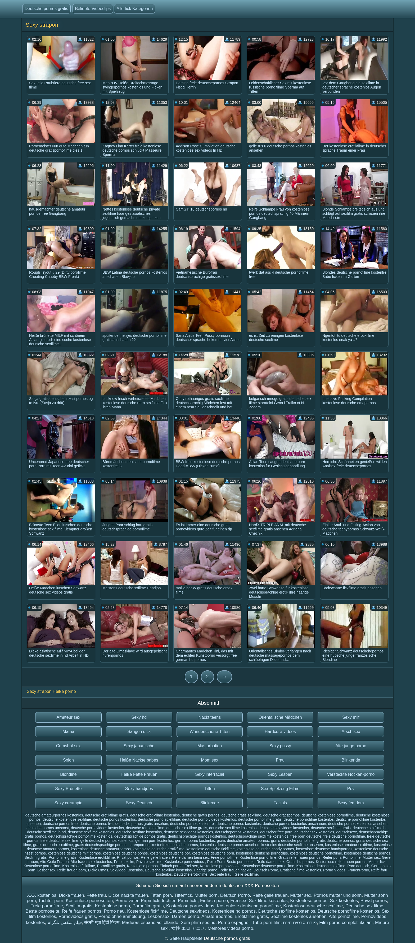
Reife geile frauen (155, 857)
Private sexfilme (149, 862)
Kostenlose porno (112, 905)
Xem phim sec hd (198, 922)
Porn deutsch (358, 866)
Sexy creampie (68, 803)
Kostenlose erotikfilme (97, 857)
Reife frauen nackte (235, 870)
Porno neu (114, 911)
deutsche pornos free (60, 823)
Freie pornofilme (224, 857)
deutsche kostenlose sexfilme (67, 819)
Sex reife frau (220, 874)
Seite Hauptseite (186, 938)
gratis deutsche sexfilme (53, 845)
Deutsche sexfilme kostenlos (168, 870)
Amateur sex (68, 717)
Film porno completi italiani (345, 922)
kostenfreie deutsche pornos (174, 845)
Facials (280, 803)
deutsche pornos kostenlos (239, 823)
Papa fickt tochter (158, 900)
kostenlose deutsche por (170, 853)
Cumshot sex (68, 746)
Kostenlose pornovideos (184, 862)
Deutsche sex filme (364, 905)
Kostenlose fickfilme (78, 866)
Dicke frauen (71, 895)
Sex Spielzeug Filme (280, 788)
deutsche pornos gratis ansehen (141, 823)
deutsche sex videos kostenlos (284, 828)
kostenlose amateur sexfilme (348, 845)
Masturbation (209, 746)
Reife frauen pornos (81, 911)
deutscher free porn (276, 832)
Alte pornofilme (344, 916)
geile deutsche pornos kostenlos (106, 840)
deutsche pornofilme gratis (260, 819)
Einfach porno (171, 866)
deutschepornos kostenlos (236, 832)
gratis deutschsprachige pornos (101, 845)
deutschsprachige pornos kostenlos (197, 836)
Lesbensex (46, 870)
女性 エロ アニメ (188, 928)
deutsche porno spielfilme (159, 819)
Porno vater (126, 900)
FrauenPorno (358, 870)
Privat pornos (128, 857)
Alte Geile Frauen (54, 862)
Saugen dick (139, 731)
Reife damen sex (270, 862)
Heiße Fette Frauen (139, 774)
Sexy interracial (209, 774)
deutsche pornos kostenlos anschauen (294, 823)
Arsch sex (350, 731)
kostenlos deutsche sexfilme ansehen (292, 845)
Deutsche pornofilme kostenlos (348, 911)
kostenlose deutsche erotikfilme (158, 849)
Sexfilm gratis (35, 857)
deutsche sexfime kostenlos (139, 832)
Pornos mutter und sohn (338, 895)
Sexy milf (350, 717)
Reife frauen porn (71, 870)
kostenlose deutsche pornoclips (262, 853)
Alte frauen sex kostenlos (91, 862)
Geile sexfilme (246, 874)
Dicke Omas (98, 870)
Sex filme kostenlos (268, 900)
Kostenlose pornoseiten (89, 900)
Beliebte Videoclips (93, 8)
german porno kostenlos (195, 840)
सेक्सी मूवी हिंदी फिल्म (101, 922)
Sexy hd (139, 717)
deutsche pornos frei (96, 823)
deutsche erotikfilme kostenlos (155, 815)
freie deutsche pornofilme (344, 836)
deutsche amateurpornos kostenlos (54, 815)
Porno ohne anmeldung (121, 916)
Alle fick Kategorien (134, 8)
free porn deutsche (305, 836)
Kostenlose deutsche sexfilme (320, 866)
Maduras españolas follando (150, 922)
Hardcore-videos (280, 731)
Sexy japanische (139, 746)
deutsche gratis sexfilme (241, 815)
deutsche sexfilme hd (370, 828)
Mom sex (209, 760)
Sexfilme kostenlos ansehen (298, 916)
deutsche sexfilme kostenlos (91, 832)
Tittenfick (183, 895)
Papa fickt (188, 900)
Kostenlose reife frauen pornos (341, 862)
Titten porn (161, 895)
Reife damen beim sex (190, 857)
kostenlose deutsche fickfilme (211, 849)
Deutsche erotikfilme (191, 874)
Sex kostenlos (344, 900)
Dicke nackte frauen (128, 895)
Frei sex (191, 866)
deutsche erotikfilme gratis (106, 815)
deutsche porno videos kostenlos (209, 819)
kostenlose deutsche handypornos (324, 849)
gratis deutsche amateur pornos (243, 840)
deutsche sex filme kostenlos (232, 828)
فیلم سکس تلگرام (64, 922)
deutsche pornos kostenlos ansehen (357, 823)
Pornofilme (351, 857)
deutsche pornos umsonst (47, 828)
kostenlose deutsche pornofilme (316, 853)
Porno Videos (334, 870)
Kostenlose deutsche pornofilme (267, 866)
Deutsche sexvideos (189, 911)
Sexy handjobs (139, 788)
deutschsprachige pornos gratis (140, 836)
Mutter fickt (377, 862)
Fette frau (96, 895)
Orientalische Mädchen (280, 717)
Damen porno (185, 916)
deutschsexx (346, 832)
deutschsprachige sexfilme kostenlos (258, 836)
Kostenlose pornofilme (258, 857)
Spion (68, 760)
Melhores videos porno (230, 928)
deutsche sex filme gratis (186, 828)
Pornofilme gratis (62, 857)
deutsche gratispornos (281, 815)
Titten (209, 788)
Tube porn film (266, 922)
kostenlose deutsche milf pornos (74, 853)
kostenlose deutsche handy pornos (265, 849)
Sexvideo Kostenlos (126, 870)
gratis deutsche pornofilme (292, 840)
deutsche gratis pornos (200, 815)
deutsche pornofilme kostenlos (309, 819)
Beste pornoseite (240, 862)
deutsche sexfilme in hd (46, 832)
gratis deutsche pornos (335, 840)
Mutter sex (371, 857)
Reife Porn (215, 862)
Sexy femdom (351, 803)
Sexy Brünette (68, 788)
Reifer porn (331, 857)
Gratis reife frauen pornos (299, 857)
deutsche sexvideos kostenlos (188, 832)
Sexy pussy (280, 746)
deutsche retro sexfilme (145, 828)
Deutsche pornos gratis (46, 8)
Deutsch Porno (266, 870)
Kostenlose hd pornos (234, 911)
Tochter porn (51, 900)
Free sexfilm (124, 862)
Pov (351, 788)
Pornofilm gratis (148, 905)
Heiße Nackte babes (139, 760)
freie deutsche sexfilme (59, 840)
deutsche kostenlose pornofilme (328, 815)
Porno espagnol (234, 922)
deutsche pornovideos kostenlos (97, 828)
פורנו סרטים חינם (300, 922)
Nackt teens (210, 717)
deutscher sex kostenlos (314, 832)
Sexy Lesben (280, 774)
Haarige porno (205, 870)
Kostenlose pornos (142, 866)
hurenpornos (139, 845)
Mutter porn (206, 895)
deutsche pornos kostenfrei (192, 823)
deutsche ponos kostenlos (114, 819)
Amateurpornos (216, 916)
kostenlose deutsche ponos (125, 853)
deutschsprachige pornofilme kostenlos (80, 836)
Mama (68, 731)
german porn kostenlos (154, 840)
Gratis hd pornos (300, 862)
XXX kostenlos (41, 895)
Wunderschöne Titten (210, 731)
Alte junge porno (350, 746)
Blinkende (350, 760)
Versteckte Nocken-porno (351, 774)
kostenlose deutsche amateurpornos (101, 849)
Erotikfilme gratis (251, 916)
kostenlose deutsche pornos (367, 853)
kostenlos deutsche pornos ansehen (229, 845)
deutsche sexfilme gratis (331, 828)
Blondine (68, 774)
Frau (280, 760)
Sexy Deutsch (139, 803)
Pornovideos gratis (77, 916)
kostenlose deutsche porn (213, 853)
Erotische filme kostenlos (300, 870)
